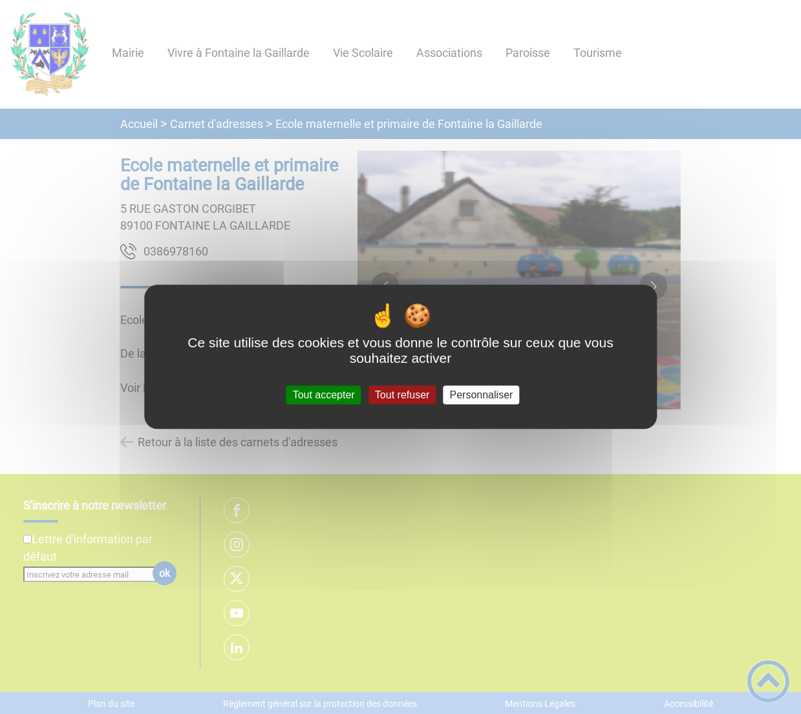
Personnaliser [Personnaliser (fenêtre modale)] (481, 394)
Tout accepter (324, 394)
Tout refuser (402, 394)
